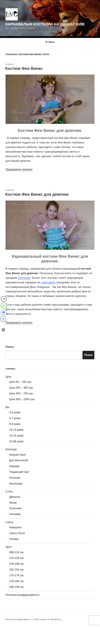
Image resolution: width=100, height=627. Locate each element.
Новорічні (15, 527)
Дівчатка (14, 496)
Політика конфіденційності (22, 594)
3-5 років (14, 412)
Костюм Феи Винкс (24, 68)
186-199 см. (16, 587)
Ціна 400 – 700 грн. (21, 393)
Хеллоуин (24, 277)
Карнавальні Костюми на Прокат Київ (45, 24)
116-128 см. (16, 557)
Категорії (11, 449)
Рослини (14, 477)
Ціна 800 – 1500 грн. (22, 399)
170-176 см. (16, 575)
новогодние (48, 282)
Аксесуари (16, 483)
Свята (9, 522)
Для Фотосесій (18, 460)
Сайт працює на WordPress (47, 619)
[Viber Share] (4, 299)
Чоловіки (15, 514)
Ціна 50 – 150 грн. (20, 381)
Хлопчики (15, 508)
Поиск (10, 346)
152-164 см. (16, 569)
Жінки (13, 502)
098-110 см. (16, 552)
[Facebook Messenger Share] (3, 312)
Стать (9, 491)
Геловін (14, 539)
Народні (14, 466)
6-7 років (14, 418)
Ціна (8, 376)
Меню (50, 42)
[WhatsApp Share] (4, 306)
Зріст (9, 546)
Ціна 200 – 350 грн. (21, 387)
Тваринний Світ (19, 471)
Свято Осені (17, 533)
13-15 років (16, 435)
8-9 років (14, 424)
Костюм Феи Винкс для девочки (37, 194)
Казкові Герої (17, 454)
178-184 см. (16, 581)
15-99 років (16, 441)
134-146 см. (16, 563)
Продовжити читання (19, 169)
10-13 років (16, 429)
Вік (7, 407)
